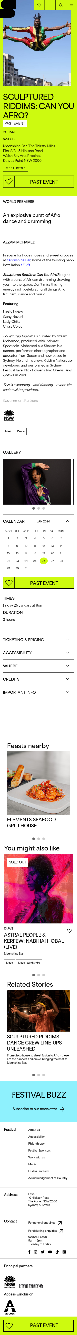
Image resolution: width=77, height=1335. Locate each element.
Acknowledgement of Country (47, 1178)
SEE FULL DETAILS (15, 168)
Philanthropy (36, 1143)
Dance (20, 431)
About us (34, 1129)
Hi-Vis (25, 265)
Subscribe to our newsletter (39, 1109)
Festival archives (39, 1171)
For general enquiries (46, 1223)
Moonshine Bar (18, 260)
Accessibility (36, 1136)
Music (8, 431)
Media (32, 1164)
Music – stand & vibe (29, 962)
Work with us (36, 1157)
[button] (33, 508)
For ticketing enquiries (46, 1231)
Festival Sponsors (39, 1150)
